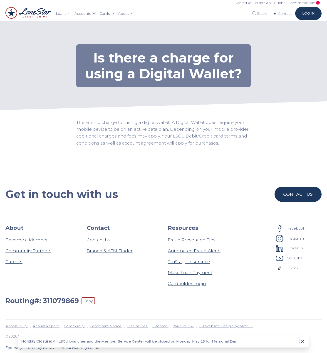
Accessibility (16, 326)
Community (74, 326)
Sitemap (160, 326)
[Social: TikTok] (287, 268)
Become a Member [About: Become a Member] (26, 240)
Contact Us (243, 3)
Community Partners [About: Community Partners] (28, 250)
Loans (63, 13)
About (126, 13)
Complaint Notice (106, 326)
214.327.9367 (183, 326)
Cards (107, 13)
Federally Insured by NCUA (29, 347)
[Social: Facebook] (290, 228)
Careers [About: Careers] (13, 261)
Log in (308, 13)
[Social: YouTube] (289, 258)
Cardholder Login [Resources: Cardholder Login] (187, 283)
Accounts (85, 13)
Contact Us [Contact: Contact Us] (99, 240)
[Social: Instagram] (290, 238)
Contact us (298, 194)
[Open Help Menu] (282, 13)
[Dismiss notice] (303, 341)
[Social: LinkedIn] (289, 248)
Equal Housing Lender (81, 347)
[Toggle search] (259, 13)
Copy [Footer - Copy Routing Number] (88, 301)
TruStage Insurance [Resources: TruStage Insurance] (189, 261)
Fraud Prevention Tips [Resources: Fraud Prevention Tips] (192, 240)
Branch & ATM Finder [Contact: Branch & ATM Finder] (110, 250)
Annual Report (46, 326)
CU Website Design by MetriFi (226, 326)
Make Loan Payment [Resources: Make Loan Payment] (190, 272)
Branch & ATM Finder (270, 3)
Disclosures (137, 326)
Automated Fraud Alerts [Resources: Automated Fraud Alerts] (194, 250)
